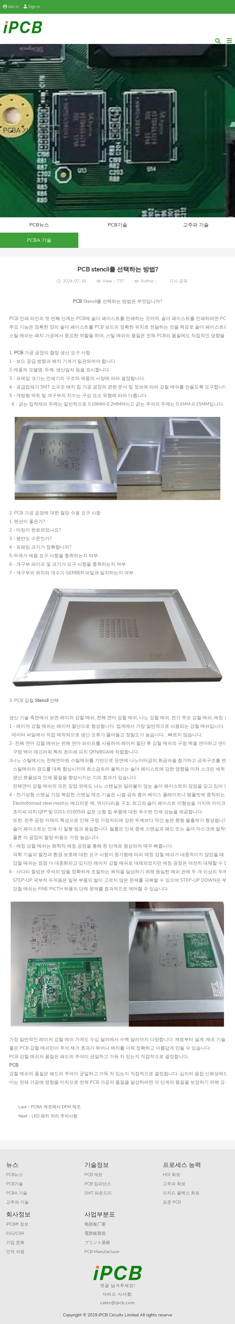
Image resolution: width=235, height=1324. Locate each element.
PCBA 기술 (39, 240)
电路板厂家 (95, 1224)
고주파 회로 (174, 1184)
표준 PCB (172, 1202)
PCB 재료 (93, 1175)
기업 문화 (15, 1242)
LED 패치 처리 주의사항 (54, 1116)
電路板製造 (95, 1233)
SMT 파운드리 (98, 1193)
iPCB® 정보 (17, 1224)
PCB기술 (117, 225)
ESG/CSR (15, 1233)
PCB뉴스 (39, 225)
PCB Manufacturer (102, 1252)
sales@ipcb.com (117, 1303)
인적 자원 (15, 1252)
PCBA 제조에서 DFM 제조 (56, 1107)
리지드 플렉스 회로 (181, 1193)
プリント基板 (97, 1242)
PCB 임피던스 (97, 1184)
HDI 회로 (171, 1175)
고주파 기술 (196, 225)
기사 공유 (178, 281)
